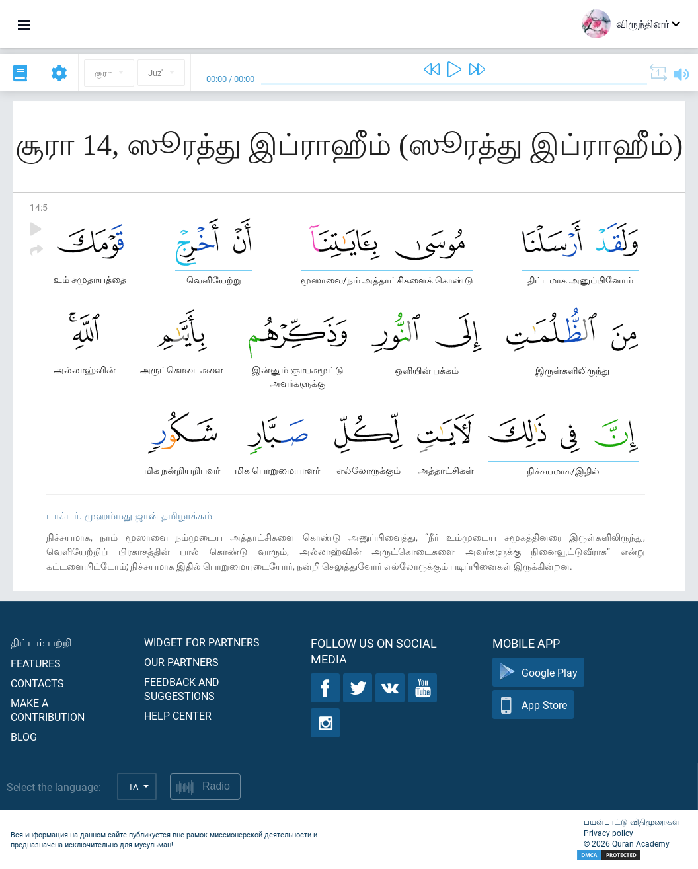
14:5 (39, 207)
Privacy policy (608, 832)
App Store (533, 705)
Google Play (538, 672)
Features (36, 663)
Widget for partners (202, 642)
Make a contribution (48, 710)
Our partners (181, 662)
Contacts (37, 683)
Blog (24, 736)
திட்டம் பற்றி (41, 642)
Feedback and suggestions (181, 688)
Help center (178, 715)
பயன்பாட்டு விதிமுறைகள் (631, 821)
